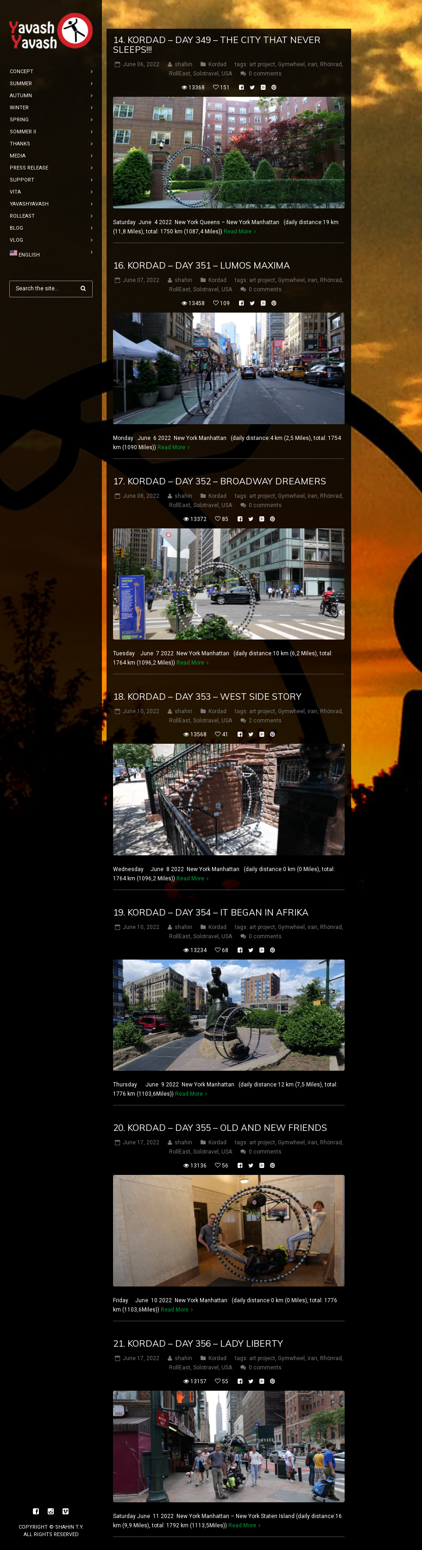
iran (312, 35)
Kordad (217, 35)
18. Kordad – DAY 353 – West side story (207, 667)
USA (226, 45)
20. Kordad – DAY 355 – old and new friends (220, 1098)
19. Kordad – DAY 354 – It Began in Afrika (211, 883)
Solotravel (206, 45)
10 (211, 1533)
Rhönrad (331, 35)
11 (229, 1533)
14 (283, 1533)
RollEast (179, 45)
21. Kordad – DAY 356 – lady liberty (198, 1314)
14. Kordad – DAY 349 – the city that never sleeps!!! (217, 16)
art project (262, 35)
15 (301, 1533)
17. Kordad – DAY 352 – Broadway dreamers (219, 452)
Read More (238, 203)
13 (265, 1533)
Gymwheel (291, 35)
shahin (183, 35)
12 (247, 1533)
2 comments (265, 692)
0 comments (265, 45)
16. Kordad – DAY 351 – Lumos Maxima (201, 236)
